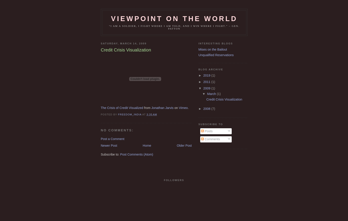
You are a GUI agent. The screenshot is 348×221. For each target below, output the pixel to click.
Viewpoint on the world (174, 19)
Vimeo (183, 108)
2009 (207, 88)
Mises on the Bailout (212, 49)
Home (147, 145)
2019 (207, 75)
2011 (207, 82)
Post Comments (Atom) (136, 154)
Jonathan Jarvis (162, 108)
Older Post (184, 145)
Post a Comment (112, 139)
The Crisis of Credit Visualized (122, 108)
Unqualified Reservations (216, 55)
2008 (207, 108)
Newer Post (109, 145)
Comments (210, 139)
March (212, 94)
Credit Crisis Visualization (224, 99)
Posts (207, 131)
